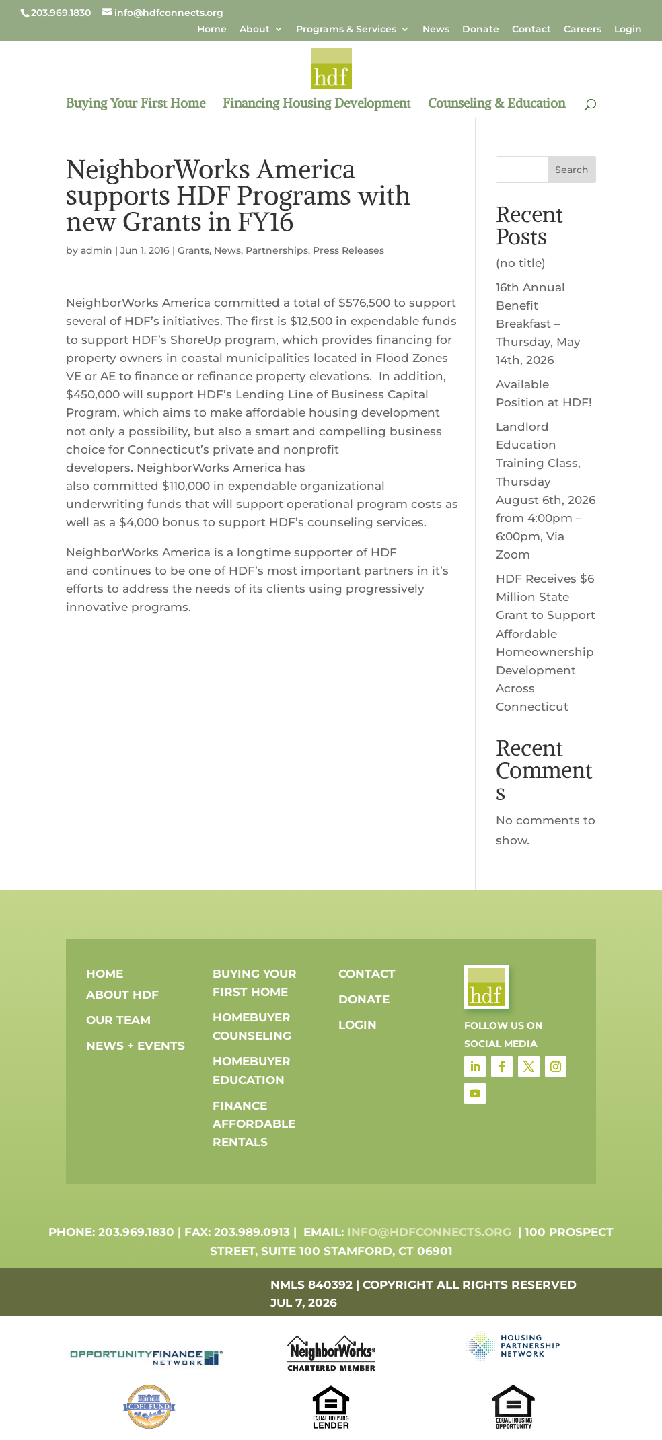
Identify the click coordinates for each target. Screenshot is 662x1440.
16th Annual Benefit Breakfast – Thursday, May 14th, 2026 (538, 324)
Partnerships (277, 250)
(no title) (521, 263)
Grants (193, 250)
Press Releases (348, 250)
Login (628, 29)
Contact (531, 29)
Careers (582, 29)
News (435, 29)
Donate (480, 29)
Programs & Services (346, 29)
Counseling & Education (496, 104)
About (255, 29)
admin (96, 250)
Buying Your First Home (135, 104)
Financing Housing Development (316, 104)
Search (572, 170)
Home (212, 29)
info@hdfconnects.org (429, 1232)
